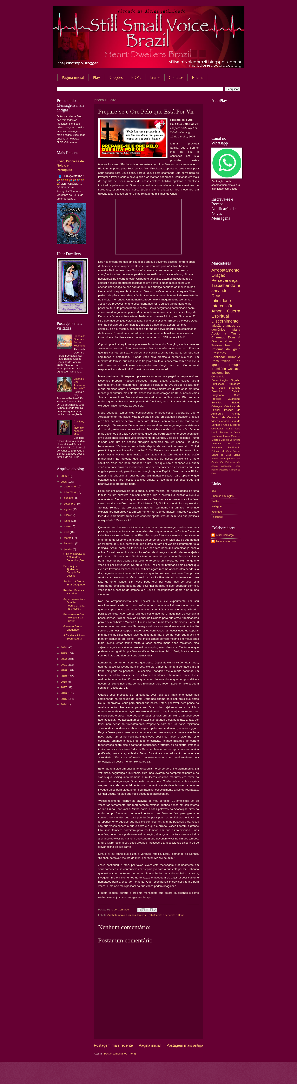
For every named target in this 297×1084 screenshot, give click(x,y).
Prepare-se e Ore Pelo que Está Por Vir (73, 617)
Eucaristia (216, 447)
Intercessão (222, 305)
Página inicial (73, 77)
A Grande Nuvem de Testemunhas (225, 341)
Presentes (218, 353)
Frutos (225, 424)
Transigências (227, 458)
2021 (64, 664)
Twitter (215, 501)
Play (96, 77)
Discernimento (225, 321)
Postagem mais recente (113, 1045)
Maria (236, 329)
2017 (64, 687)
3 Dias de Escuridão (229, 440)
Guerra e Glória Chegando (72, 628)
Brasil (237, 466)
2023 (64, 653)
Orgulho (235, 380)
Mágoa (214, 470)
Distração (234, 387)
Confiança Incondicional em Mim (79, 428)
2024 (64, 647)
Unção (214, 432)
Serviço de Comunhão (225, 417)
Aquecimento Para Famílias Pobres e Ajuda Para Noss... (74, 604)
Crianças (216, 406)
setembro (70, 503)
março (68, 537)
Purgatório (217, 395)
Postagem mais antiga (184, 1045)
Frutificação (234, 447)
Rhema (198, 77)
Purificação (218, 383)
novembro (70, 492)
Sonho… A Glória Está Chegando (74, 583)
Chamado (218, 337)
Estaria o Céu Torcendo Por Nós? (79, 383)
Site (213, 490)
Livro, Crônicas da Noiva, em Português (70, 165)
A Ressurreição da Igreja (225, 360)
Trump (232, 357)
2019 (64, 675)
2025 (64, 481)
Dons (231, 337)
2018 (64, 681)
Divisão (236, 391)
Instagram (217, 506)
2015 (64, 698)
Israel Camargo (225, 535)
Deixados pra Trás (225, 443)
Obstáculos (217, 428)
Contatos (176, 77)
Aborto (225, 421)
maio (67, 526)
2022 (64, 658)
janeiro (68, 549)
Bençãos (216, 402)
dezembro (70, 486)
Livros (155, 77)
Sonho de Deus (221, 455)
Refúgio (234, 364)
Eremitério (218, 368)
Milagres (235, 424)
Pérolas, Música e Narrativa (73, 592)
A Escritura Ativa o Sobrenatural (74, 637)
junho (67, 520)
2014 (64, 704)
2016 (64, 693)
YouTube (216, 511)
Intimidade (221, 300)
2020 (64, 670)
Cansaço (234, 368)
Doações (115, 77)
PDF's (136, 77)
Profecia (216, 398)
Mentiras (235, 436)
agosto (68, 509)
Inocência (216, 436)
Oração (218, 275)
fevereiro (69, 543)
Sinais (214, 440)
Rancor (236, 451)
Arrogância (226, 466)
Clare (237, 395)
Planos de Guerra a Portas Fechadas (79, 341)
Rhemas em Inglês (222, 496)
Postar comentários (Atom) (120, 1053)
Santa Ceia (233, 428)
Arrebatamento (116, 915)
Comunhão (217, 376)
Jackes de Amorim (226, 541)
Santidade (218, 357)
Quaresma (234, 398)
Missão (216, 325)
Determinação (219, 380)
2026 (64, 476)
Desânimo (217, 391)
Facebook (217, 516)
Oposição (223, 470)
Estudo (236, 402)
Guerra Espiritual (225, 313)
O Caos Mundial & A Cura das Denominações (74, 557)
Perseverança (224, 280)
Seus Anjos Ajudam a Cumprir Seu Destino (72, 571)
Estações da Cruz (221, 451)
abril (67, 532)
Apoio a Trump (225, 333)
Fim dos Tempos (136, 915)
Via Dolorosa (227, 462)
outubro (69, 497)
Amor (216, 311)
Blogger (181, 1075)
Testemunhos (220, 372)
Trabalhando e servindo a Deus (165, 915)
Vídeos (215, 421)
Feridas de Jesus (230, 432)
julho (67, 515)
